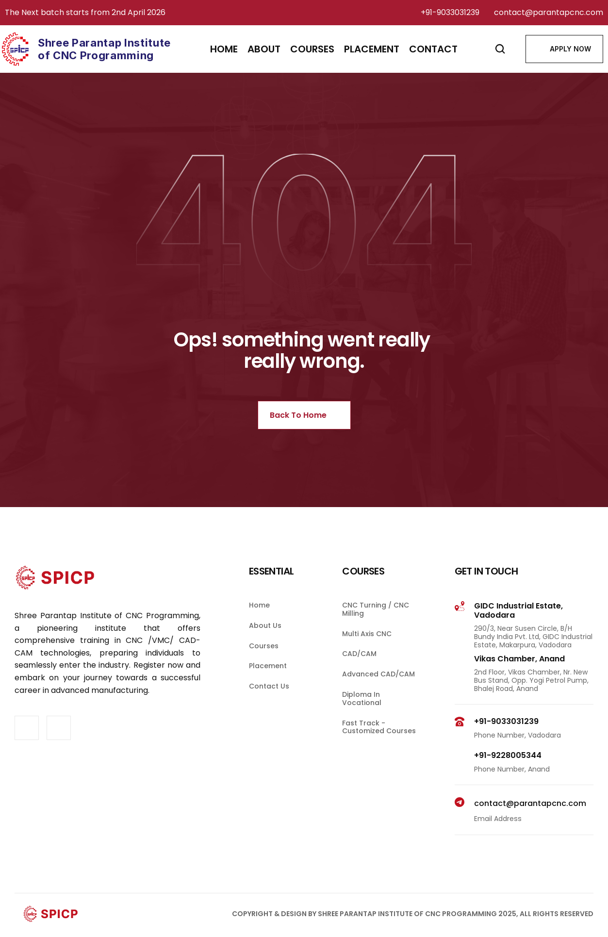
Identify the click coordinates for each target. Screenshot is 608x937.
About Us (265, 640)
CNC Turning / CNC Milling (376, 624)
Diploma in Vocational (362, 714)
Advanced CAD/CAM (378, 689)
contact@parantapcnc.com (548, 12)
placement (371, 49)
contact (433, 49)
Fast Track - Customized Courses (379, 742)
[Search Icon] (500, 49)
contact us (269, 701)
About (263, 49)
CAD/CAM (359, 669)
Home (224, 49)
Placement (268, 681)
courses (312, 49)
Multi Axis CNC (367, 648)
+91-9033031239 (450, 12)
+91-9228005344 (508, 770)
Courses (264, 660)
